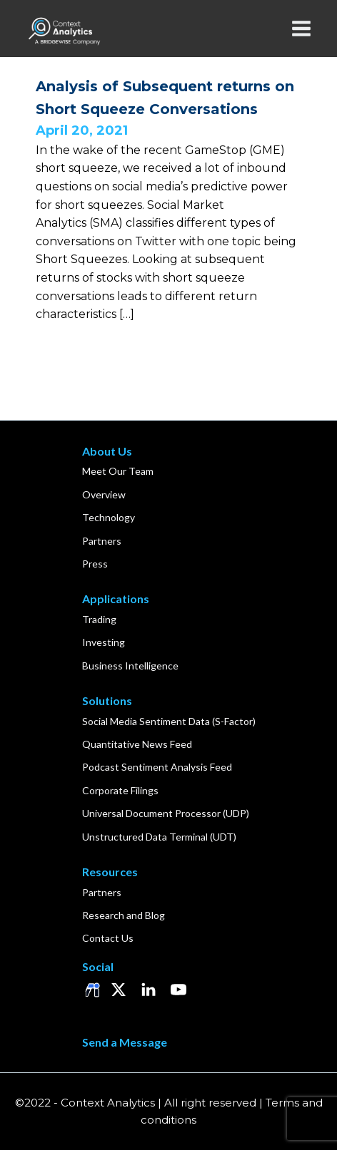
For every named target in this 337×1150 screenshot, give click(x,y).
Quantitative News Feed (137, 744)
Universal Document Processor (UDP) (165, 813)
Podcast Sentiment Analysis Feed (157, 767)
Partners (101, 541)
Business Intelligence (130, 665)
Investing (103, 642)
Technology (108, 517)
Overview (104, 494)
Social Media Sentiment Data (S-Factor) (169, 721)
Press (95, 564)
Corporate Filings (120, 790)
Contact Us (108, 938)
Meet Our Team (118, 471)
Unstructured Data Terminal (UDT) (159, 837)
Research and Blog (123, 915)
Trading (99, 619)
